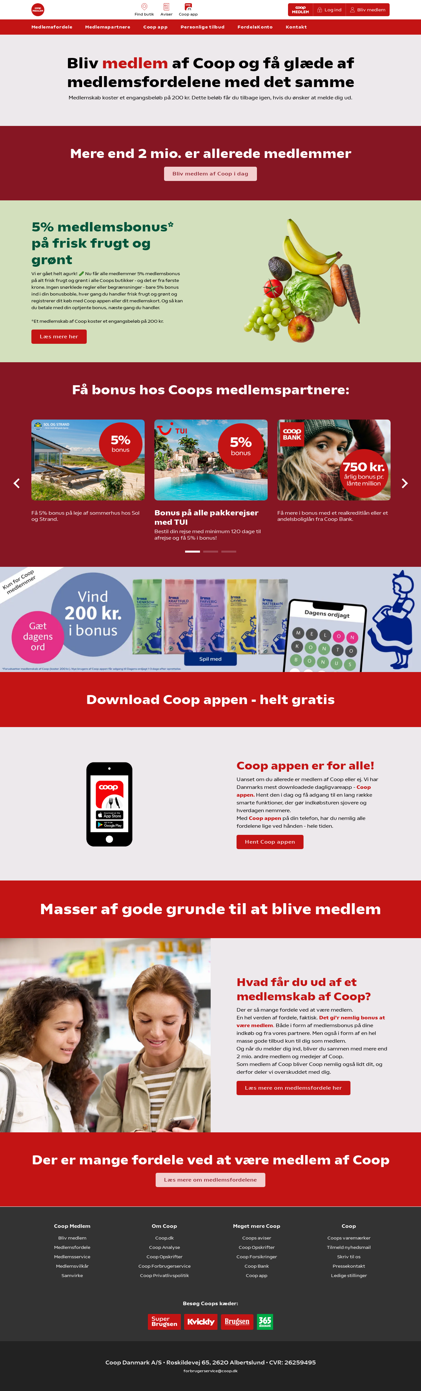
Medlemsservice (72, 1256)
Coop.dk (164, 1237)
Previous (22, 483)
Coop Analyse (164, 1247)
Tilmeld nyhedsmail (349, 1247)
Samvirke (72, 1275)
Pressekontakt (349, 1266)
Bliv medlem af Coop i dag (210, 174)
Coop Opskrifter (165, 1256)
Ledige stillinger (349, 1275)
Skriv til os (348, 1256)
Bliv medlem (368, 10)
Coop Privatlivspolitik (164, 1275)
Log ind (329, 10)
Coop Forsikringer (257, 1256)
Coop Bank (257, 1266)
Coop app (256, 1275)
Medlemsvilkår (72, 1266)
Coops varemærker (349, 1237)
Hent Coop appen (270, 842)
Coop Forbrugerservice (164, 1266)
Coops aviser (256, 1237)
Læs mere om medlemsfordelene (210, 1180)
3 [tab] (228, 552)
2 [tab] (210, 552)
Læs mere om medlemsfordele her (293, 1088)
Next (399, 483)
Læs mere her (59, 336)
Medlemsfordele (72, 1247)
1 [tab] (192, 552)
